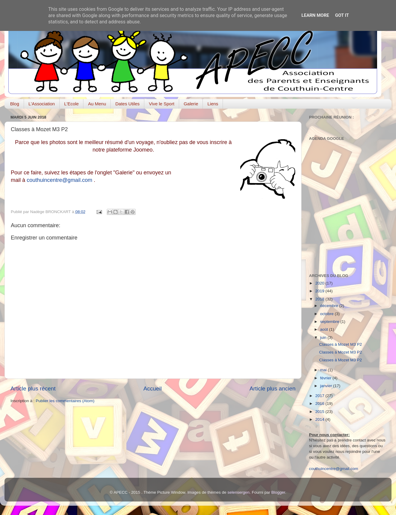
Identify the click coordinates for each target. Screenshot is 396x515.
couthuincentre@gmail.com (59, 180)
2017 (320, 395)
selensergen (238, 492)
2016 (320, 403)
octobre (327, 314)
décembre (329, 305)
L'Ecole (71, 103)
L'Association (41, 103)
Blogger (278, 492)
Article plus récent (33, 388)
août (324, 329)
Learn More (315, 15)
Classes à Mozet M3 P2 (340, 344)
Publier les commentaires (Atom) (65, 401)
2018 (320, 299)
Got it (342, 15)
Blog (14, 103)
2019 (320, 291)
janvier (326, 386)
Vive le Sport (161, 103)
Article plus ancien (273, 388)
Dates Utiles (127, 103)
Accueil (152, 388)
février (326, 378)
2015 (320, 411)
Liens (212, 103)
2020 (320, 283)
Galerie (191, 103)
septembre (330, 321)
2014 (320, 419)
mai (324, 370)
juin (324, 337)
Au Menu (97, 103)
